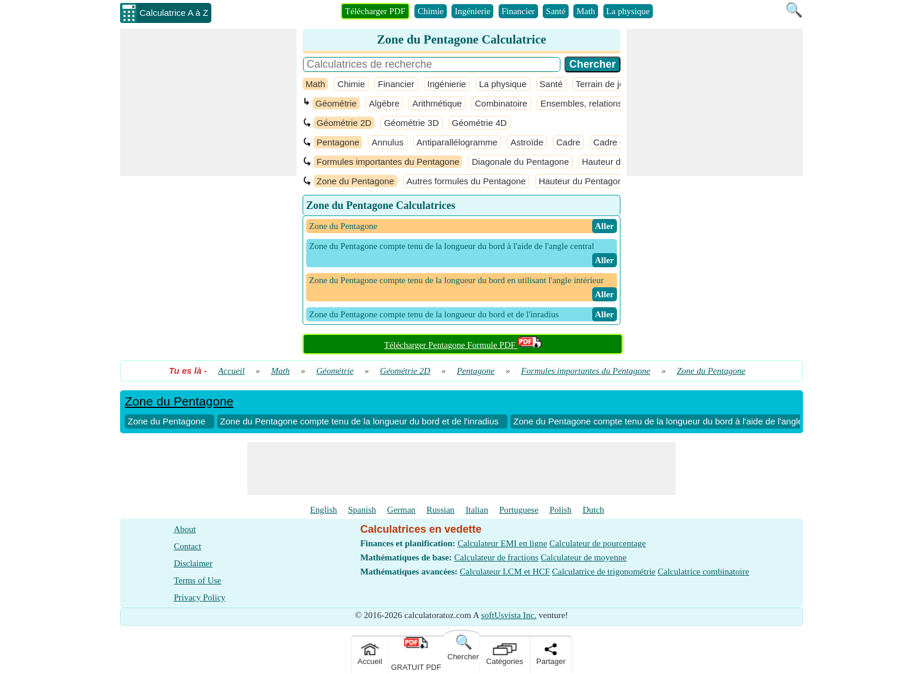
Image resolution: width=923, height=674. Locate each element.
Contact (187, 546)
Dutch (594, 509)
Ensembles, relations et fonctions (605, 103)
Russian (441, 509)
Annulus (387, 142)
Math (585, 11)
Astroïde (526, 142)
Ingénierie (472, 11)
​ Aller (604, 226)
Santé (555, 11)
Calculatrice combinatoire (703, 571)
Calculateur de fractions (496, 557)
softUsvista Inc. (508, 615)
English (323, 509)
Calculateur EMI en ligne (502, 543)
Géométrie (336, 103)
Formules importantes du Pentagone (388, 162)
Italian (477, 509)
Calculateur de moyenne (584, 557)
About (185, 529)
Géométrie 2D (344, 123)
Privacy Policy (199, 597)
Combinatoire (501, 103)
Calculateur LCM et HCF (505, 571)
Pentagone (338, 142)
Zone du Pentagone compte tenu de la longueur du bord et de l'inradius (359, 421)
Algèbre (384, 103)
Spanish (362, 509)
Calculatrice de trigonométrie (604, 571)
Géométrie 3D (411, 123)
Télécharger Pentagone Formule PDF (462, 345)
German (401, 509)
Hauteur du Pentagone (583, 181)
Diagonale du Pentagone (520, 162)
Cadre (568, 142)
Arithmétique (437, 103)
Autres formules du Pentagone (466, 181)
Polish (560, 509)
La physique (628, 11)
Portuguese (519, 509)
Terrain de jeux (604, 84)
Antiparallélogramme (457, 142)
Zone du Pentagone (355, 181)
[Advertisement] (208, 102)
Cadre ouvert (619, 142)
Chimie (430, 11)
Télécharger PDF (375, 11)
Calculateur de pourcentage (597, 543)
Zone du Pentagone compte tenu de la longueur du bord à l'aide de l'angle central (672, 421)
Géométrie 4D (479, 123)
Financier (518, 11)
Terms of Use (197, 580)
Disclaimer (193, 563)
